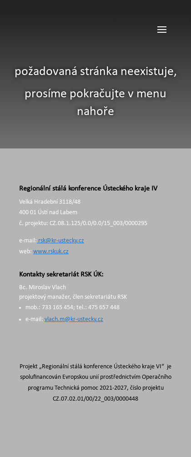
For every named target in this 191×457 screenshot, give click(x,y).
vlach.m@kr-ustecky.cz (74, 319)
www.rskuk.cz (51, 251)
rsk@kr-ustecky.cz (60, 240)
